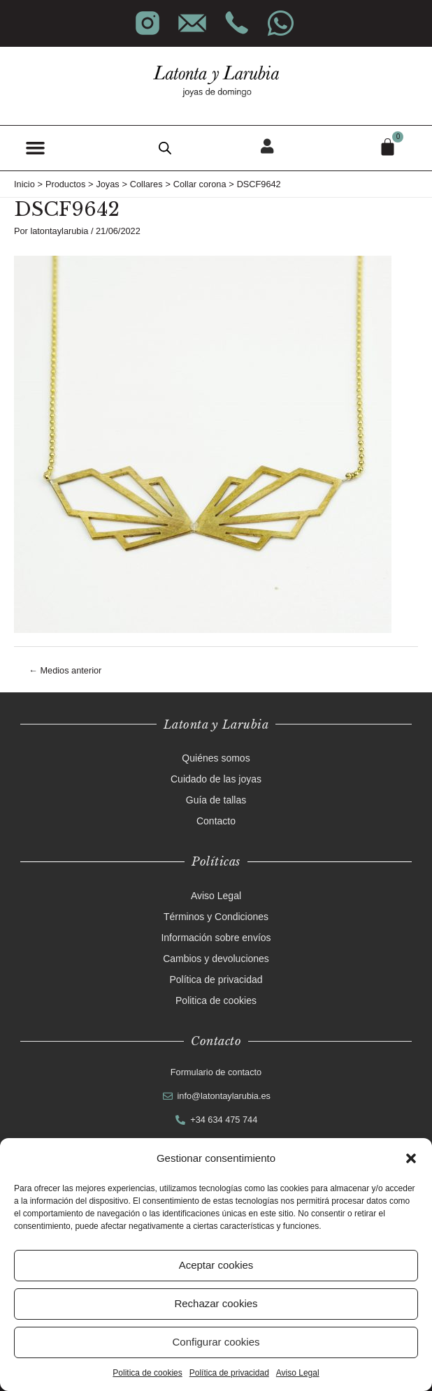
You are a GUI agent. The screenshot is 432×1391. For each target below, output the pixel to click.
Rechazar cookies (215, 1303)
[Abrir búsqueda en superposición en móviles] (165, 148)
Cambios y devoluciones (216, 958)
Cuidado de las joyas (216, 779)
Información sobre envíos (216, 937)
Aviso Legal (297, 1373)
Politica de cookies (147, 1373)
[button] (411, 1158)
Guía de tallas (216, 800)
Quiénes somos (216, 758)
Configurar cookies (215, 1342)
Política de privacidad (229, 1373)
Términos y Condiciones (216, 916)
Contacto (216, 820)
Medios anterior (65, 670)
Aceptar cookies (216, 1265)
